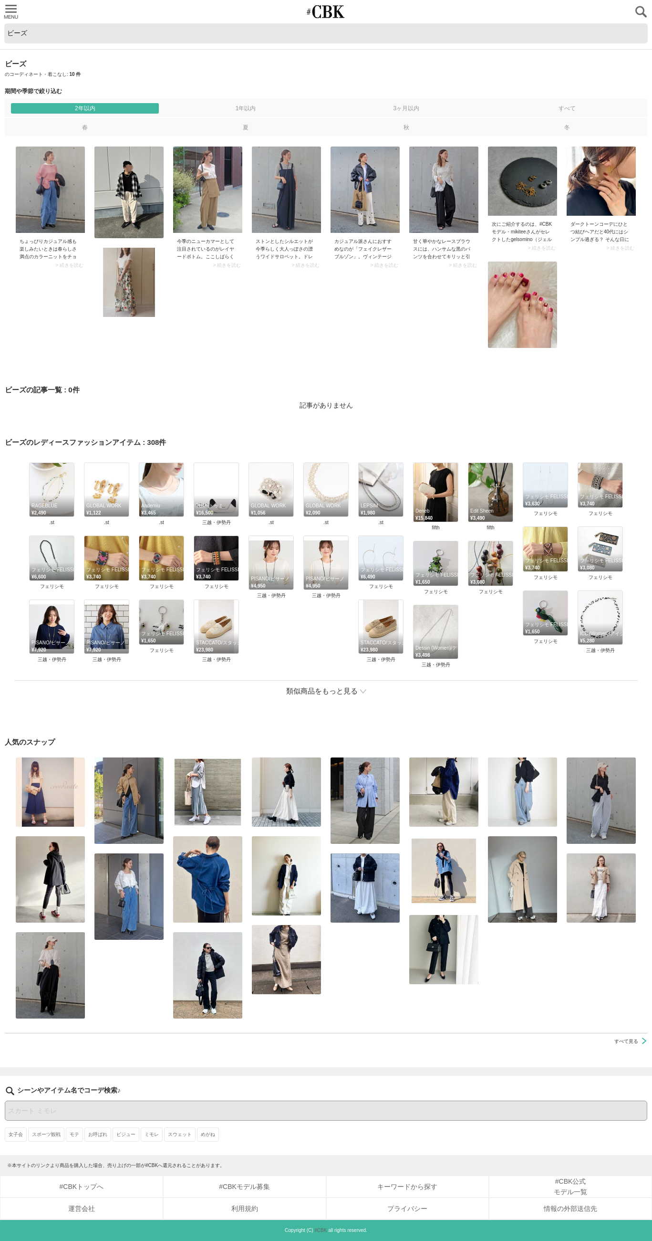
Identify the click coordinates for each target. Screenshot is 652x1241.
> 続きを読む (69, 265)
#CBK (320, 1230)
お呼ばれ (97, 1134)
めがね (208, 1134)
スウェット (180, 1134)
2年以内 (85, 108)
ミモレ (152, 1134)
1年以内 (246, 108)
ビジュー (125, 1134)
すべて (567, 108)
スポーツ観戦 (46, 1134)
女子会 (16, 1134)
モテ (74, 1134)
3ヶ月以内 (406, 108)
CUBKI (326, 11)
